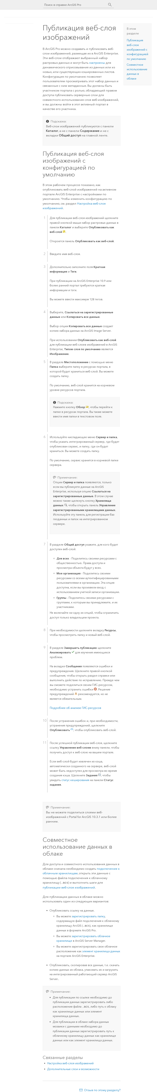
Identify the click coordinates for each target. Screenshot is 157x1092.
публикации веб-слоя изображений (69, 887)
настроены (97, 62)
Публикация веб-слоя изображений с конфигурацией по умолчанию (137, 49)
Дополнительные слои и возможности (73, 1068)
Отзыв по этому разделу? (102, 1089)
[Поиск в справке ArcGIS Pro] (75, 5)
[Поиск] (110, 4)
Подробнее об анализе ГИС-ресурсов (75, 708)
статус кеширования (75, 780)
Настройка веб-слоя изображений (70, 1063)
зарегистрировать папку (88, 916)
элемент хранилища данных (101, 951)
